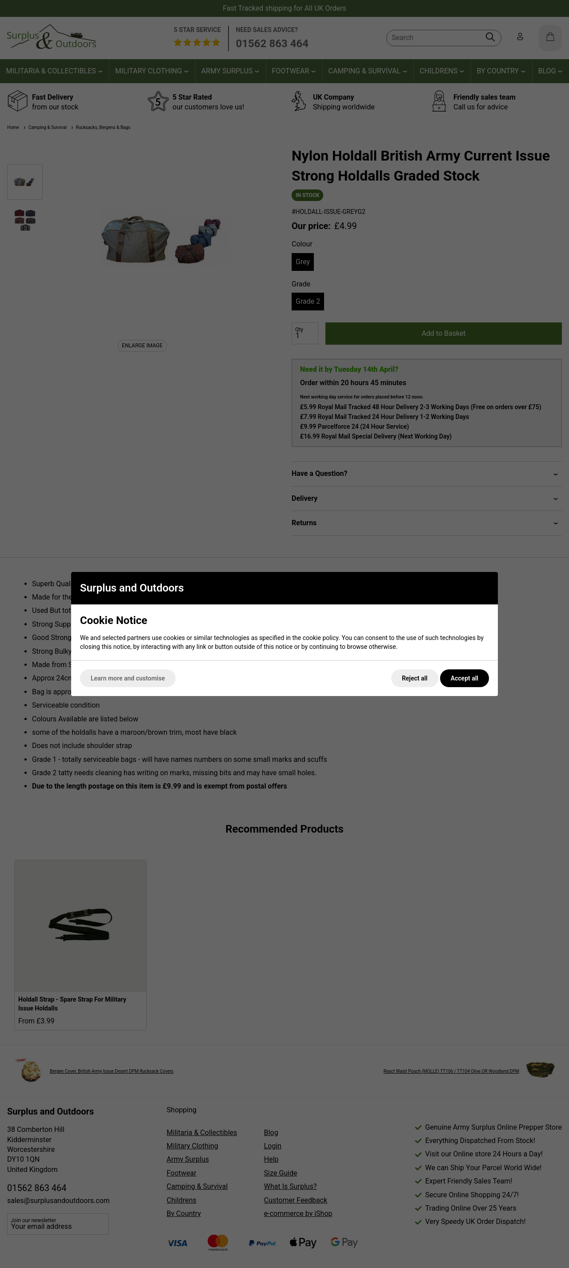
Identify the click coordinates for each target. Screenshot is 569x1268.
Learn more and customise (128, 678)
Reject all (415, 678)
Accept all (464, 678)
